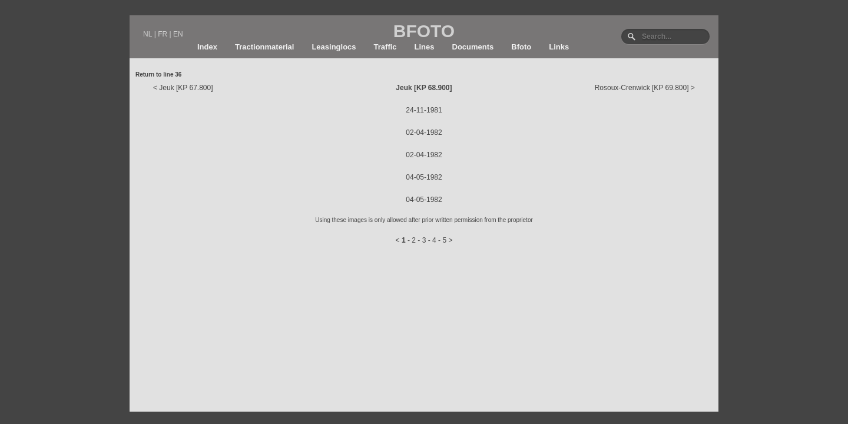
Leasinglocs (334, 46)
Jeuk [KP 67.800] (186, 88)
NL (147, 34)
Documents (473, 46)
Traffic (385, 46)
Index (207, 46)
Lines (425, 46)
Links (559, 46)
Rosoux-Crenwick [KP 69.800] (642, 88)
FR (162, 34)
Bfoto (521, 46)
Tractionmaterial (264, 46)
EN (178, 34)
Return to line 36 (158, 74)
